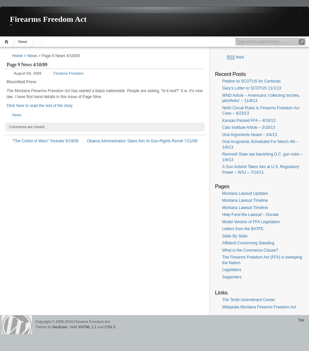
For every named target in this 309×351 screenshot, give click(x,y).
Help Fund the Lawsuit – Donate (250, 214)
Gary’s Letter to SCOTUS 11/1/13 (251, 88)
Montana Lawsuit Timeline (245, 200)
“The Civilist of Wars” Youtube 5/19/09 (45, 141)
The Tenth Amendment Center (248, 300)
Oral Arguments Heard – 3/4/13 (249, 134)
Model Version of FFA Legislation (251, 222)
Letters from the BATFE (242, 229)
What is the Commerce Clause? (250, 250)
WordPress (17, 324)
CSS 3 (110, 327)
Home (7, 42)
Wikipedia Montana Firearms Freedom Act (259, 307)
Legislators (231, 269)
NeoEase (59, 327)
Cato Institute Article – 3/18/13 (248, 127)
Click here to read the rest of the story (40, 105)
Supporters (232, 277)
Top (301, 320)
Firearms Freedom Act (48, 19)
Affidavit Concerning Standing (248, 243)
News (22, 42)
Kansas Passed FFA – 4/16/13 (248, 120)
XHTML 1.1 (87, 327)
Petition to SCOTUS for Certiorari (251, 81)
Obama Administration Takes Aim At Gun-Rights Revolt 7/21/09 (142, 141)
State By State (235, 236)
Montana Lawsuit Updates (245, 193)
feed (235, 57)
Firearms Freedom (68, 73)
